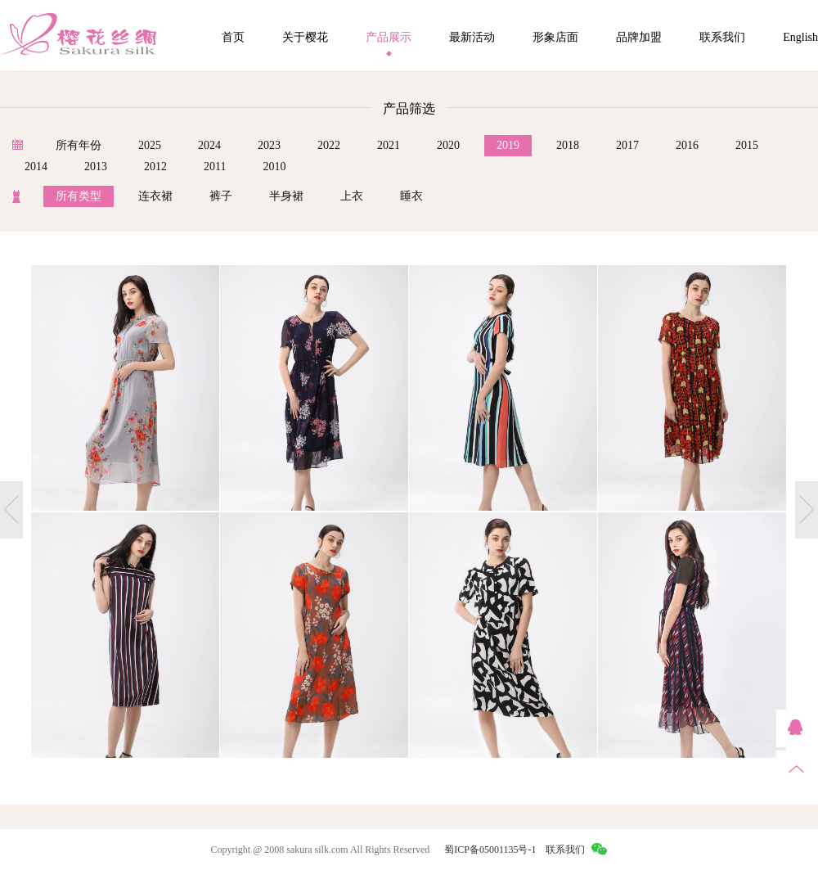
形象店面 (555, 37)
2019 (508, 145)
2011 (215, 166)
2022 (328, 145)
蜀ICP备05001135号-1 (490, 849)
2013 (95, 166)
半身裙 (286, 196)
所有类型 (78, 196)
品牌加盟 (639, 37)
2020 (448, 145)
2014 (36, 166)
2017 (627, 145)
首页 (233, 37)
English (800, 37)
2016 (687, 145)
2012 (155, 166)
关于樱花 (305, 37)
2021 (388, 145)
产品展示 (388, 37)
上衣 (351, 196)
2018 (567, 145)
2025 (149, 145)
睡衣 (411, 196)
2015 (746, 145)
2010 (274, 166)
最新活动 (472, 37)
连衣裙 (155, 196)
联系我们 (722, 37)
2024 (209, 145)
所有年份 (78, 145)
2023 (269, 145)
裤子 (220, 196)
